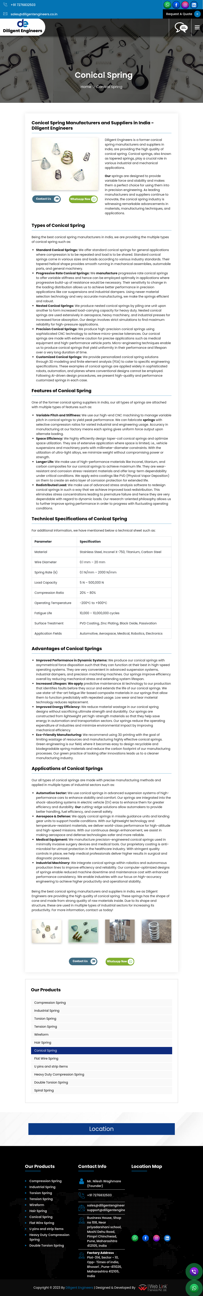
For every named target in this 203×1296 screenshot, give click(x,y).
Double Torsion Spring (51, 1082)
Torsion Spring (45, 1018)
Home (86, 86)
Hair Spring (42, 1042)
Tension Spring (45, 1026)
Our (108, 176)
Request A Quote (183, 14)
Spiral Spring (44, 1090)
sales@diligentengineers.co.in (30, 14)
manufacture (106, 273)
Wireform (41, 1034)
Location (101, 1129)
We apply (75, 683)
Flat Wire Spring (46, 1058)
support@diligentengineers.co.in (113, 1210)
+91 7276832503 (19, 5)
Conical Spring (45, 1050)
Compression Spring (50, 1002)
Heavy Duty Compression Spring (59, 1074)
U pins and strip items (51, 1066)
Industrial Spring (46, 1010)
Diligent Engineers (79, 1287)
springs (149, 420)
